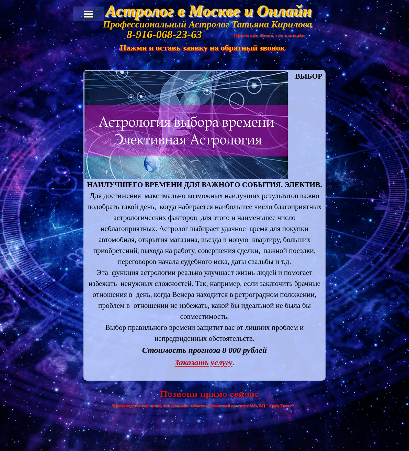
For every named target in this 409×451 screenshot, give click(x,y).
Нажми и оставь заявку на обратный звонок (202, 47)
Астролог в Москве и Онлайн (208, 11)
